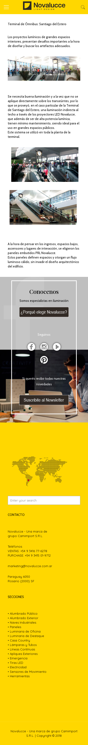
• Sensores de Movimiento (27, 671)
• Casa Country (19, 640)
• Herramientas (19, 676)
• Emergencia (17, 658)
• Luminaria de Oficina (24, 631)
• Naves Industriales (22, 622)
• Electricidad (17, 667)
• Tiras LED (15, 663)
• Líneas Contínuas (21, 649)
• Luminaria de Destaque (26, 636)
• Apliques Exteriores (23, 654)
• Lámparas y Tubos (22, 645)
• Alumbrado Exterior (23, 618)
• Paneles (14, 627)
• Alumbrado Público (23, 613)
